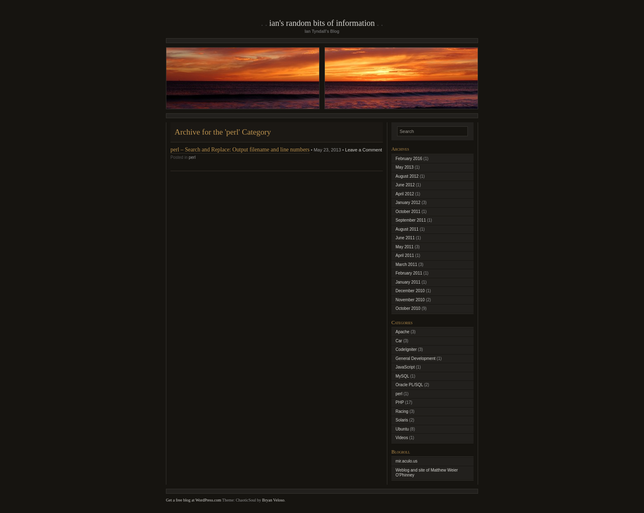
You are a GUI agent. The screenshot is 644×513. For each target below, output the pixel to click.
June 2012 (405, 185)
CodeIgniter (406, 349)
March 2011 (406, 264)
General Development (415, 358)
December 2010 (410, 291)
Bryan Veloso (273, 500)
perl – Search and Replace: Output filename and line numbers (240, 150)
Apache (402, 332)
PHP (400, 402)
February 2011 (409, 273)
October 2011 (408, 211)
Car (399, 341)
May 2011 (405, 247)
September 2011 (411, 220)
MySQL (402, 376)
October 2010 (408, 308)
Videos (402, 437)
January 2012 (408, 202)
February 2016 (409, 158)
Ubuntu (402, 429)
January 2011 (408, 282)
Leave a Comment (363, 149)
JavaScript (405, 367)
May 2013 (405, 167)
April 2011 (405, 255)
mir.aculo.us (406, 461)
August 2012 (407, 176)
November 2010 (410, 300)
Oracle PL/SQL (409, 384)
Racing (402, 411)
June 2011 (405, 238)
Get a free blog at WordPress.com (193, 500)
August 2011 (407, 229)
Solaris (402, 420)
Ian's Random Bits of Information (322, 22)
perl (192, 157)
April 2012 (405, 194)
